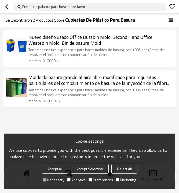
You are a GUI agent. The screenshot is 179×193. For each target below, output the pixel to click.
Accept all (55, 169)
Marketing (126, 180)
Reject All (124, 169)
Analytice (76, 180)
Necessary (53, 180)
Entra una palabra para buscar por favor (53, 6)
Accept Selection (89, 169)
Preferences (101, 180)
